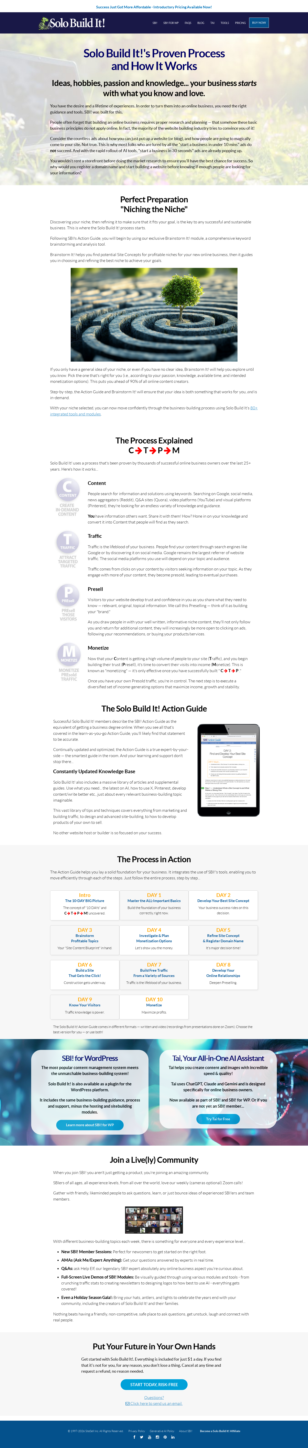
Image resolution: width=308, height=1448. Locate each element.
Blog (200, 23)
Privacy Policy (136, 1431)
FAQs (188, 23)
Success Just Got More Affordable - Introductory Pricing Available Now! (154, 7)
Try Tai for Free (218, 1119)
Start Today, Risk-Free (154, 1384)
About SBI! (185, 1431)
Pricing (240, 23)
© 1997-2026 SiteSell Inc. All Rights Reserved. (96, 1431)
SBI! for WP (171, 23)
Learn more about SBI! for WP (90, 1125)
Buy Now (259, 22)
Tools (225, 23)
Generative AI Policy (162, 1431)
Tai (212, 23)
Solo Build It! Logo (77, 23)
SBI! (155, 23)
